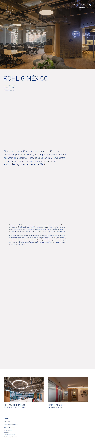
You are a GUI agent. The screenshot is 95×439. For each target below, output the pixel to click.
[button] (90, 5)
